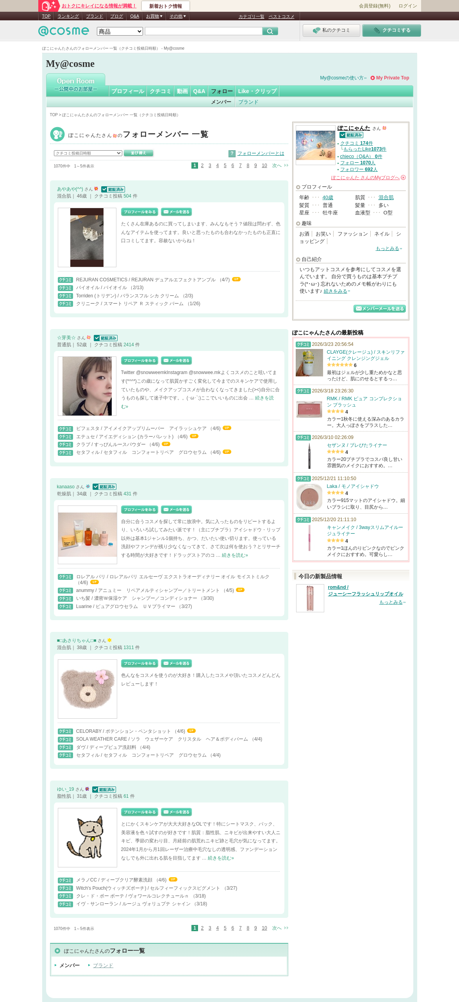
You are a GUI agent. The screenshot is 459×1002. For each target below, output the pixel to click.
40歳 (328, 197)
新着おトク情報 (165, 6)
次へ (277, 165)
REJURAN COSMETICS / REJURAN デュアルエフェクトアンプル (146, 279)
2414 (129, 344)
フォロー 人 (358, 163)
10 (264, 165)
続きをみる (335, 291)
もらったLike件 (364, 149)
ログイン (407, 6)
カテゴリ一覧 (251, 16)
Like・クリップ (257, 91)
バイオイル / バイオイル (102, 287)
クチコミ (160, 91)
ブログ (116, 16)
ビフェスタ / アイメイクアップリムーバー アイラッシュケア (142, 428)
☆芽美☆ (67, 337)
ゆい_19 (66, 789)
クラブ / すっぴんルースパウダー (111, 444)
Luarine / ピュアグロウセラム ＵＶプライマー (126, 606)
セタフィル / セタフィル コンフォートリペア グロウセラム (142, 452)
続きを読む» (235, 555)
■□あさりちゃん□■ (77, 640)
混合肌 (386, 197)
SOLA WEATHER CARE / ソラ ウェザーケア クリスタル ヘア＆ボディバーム (163, 739)
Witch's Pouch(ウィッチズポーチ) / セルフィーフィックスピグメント (149, 888)
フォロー (222, 91)
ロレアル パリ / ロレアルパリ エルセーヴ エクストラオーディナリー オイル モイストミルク (173, 576)
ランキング (68, 16)
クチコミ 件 (356, 143)
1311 (129, 647)
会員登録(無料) (374, 6)
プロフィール (127, 91)
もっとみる (387, 248)
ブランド (94, 16)
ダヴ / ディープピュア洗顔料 (107, 747)
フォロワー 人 (359, 169)
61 (126, 796)
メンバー (221, 102)
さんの (368, 177)
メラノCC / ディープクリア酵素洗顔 (115, 880)
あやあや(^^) (71, 189)
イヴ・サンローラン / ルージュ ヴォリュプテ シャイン (134, 904)
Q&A (134, 16)
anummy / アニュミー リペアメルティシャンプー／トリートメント (148, 590)
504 (127, 196)
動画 (182, 91)
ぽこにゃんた (138, 135)
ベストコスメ (282, 16)
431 (127, 494)
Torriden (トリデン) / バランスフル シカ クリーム (128, 296)
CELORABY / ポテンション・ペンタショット (124, 731)
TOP (46, 16)
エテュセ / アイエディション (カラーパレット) (125, 436)
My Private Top (392, 78)
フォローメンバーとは (261, 153)
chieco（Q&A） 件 (361, 156)
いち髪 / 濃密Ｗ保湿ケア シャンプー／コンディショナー (137, 598)
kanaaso (66, 486)
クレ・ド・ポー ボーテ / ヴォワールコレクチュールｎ (133, 896)
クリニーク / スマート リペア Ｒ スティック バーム (130, 303)
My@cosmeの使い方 (342, 78)
